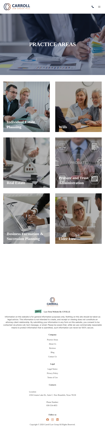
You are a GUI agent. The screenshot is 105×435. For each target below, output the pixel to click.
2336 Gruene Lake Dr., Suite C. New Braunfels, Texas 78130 (52, 395)
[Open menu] (99, 7)
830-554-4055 (93, 6)
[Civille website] (52, 311)
